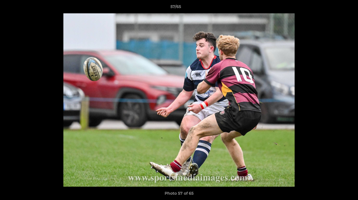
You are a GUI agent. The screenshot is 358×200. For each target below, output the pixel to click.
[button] (334, 8)
